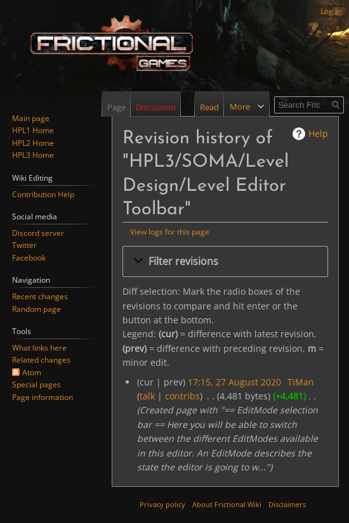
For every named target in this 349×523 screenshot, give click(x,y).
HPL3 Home (33, 155)
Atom (31, 372)
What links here (39, 347)
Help (318, 133)
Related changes (41, 359)
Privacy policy (162, 504)
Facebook (29, 257)
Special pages (36, 384)
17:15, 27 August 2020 (234, 382)
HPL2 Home (33, 143)
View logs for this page (169, 231)
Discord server (38, 233)
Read (198, 107)
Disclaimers (287, 504)
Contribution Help (43, 194)
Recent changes (40, 296)
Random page (36, 309)
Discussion (156, 107)
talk (147, 396)
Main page (30, 118)
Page (116, 107)
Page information (42, 397)
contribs (182, 396)
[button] (225, 261)
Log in (330, 11)
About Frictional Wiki (226, 504)
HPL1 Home (33, 130)
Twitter (24, 245)
